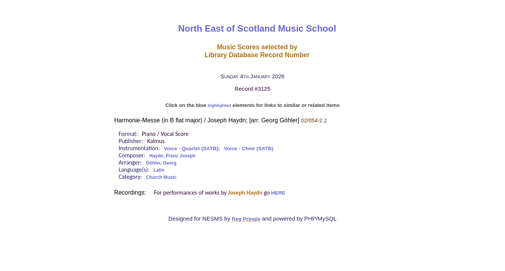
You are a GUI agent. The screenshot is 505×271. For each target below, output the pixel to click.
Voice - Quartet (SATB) (191, 148)
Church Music (161, 177)
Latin (158, 170)
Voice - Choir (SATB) (249, 148)
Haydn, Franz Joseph (172, 155)
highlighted (219, 105)
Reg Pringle (246, 219)
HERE (278, 193)
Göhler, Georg (161, 163)
